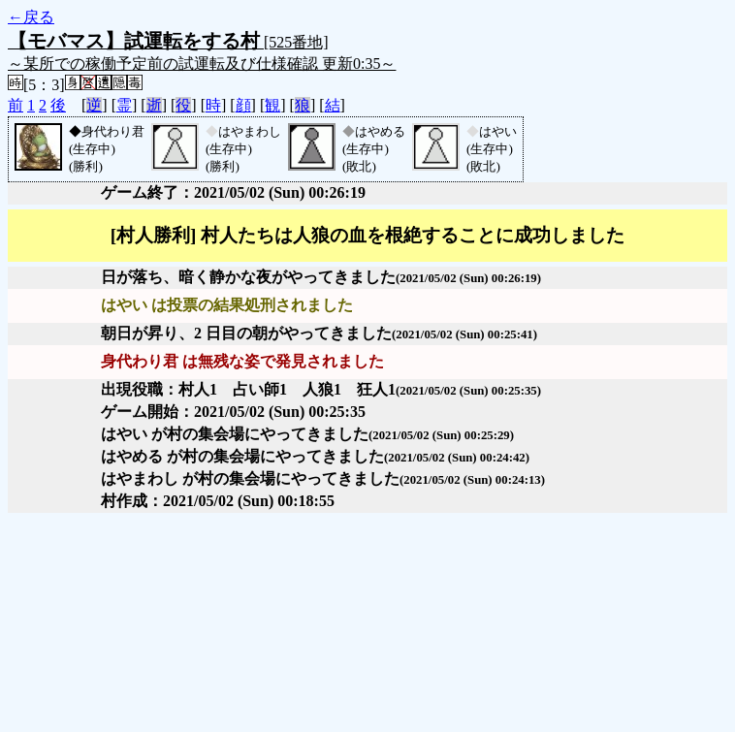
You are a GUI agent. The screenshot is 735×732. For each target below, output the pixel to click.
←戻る (31, 17)
